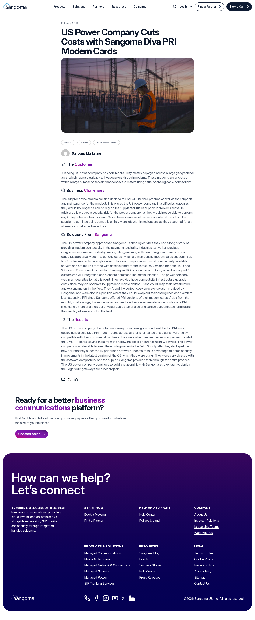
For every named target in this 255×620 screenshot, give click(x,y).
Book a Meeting (95, 514)
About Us (200, 514)
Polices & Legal (149, 520)
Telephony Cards (106, 142)
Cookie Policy (203, 559)
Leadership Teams (206, 527)
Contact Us (202, 583)
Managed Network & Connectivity (107, 565)
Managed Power (95, 577)
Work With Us (203, 533)
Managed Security (96, 571)
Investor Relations (206, 520)
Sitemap (199, 577)
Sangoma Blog (149, 553)
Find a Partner (207, 6)
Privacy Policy (204, 565)
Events (144, 559)
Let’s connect (48, 490)
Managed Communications (102, 553)
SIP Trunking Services (99, 583)
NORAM (84, 142)
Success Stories (150, 565)
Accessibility (202, 571)
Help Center (147, 514)
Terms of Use (203, 553)
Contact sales (29, 434)
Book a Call (237, 6)
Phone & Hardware (97, 559)
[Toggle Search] (175, 6)
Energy (68, 142)
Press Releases (149, 577)
